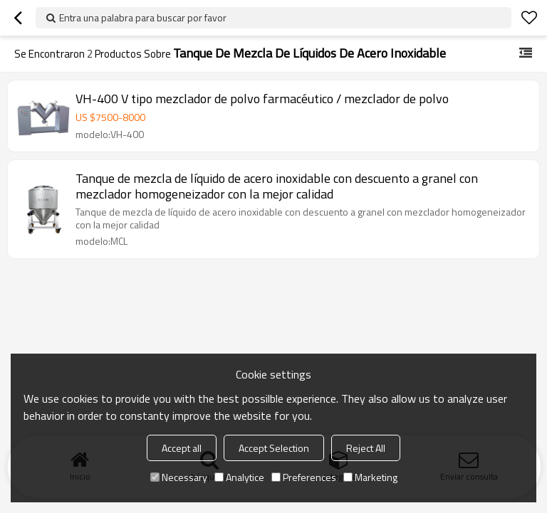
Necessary (178, 477)
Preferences (303, 477)
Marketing (370, 477)
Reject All (365, 447)
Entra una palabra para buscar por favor (142, 17)
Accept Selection (274, 447)
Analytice (239, 477)
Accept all (182, 447)
